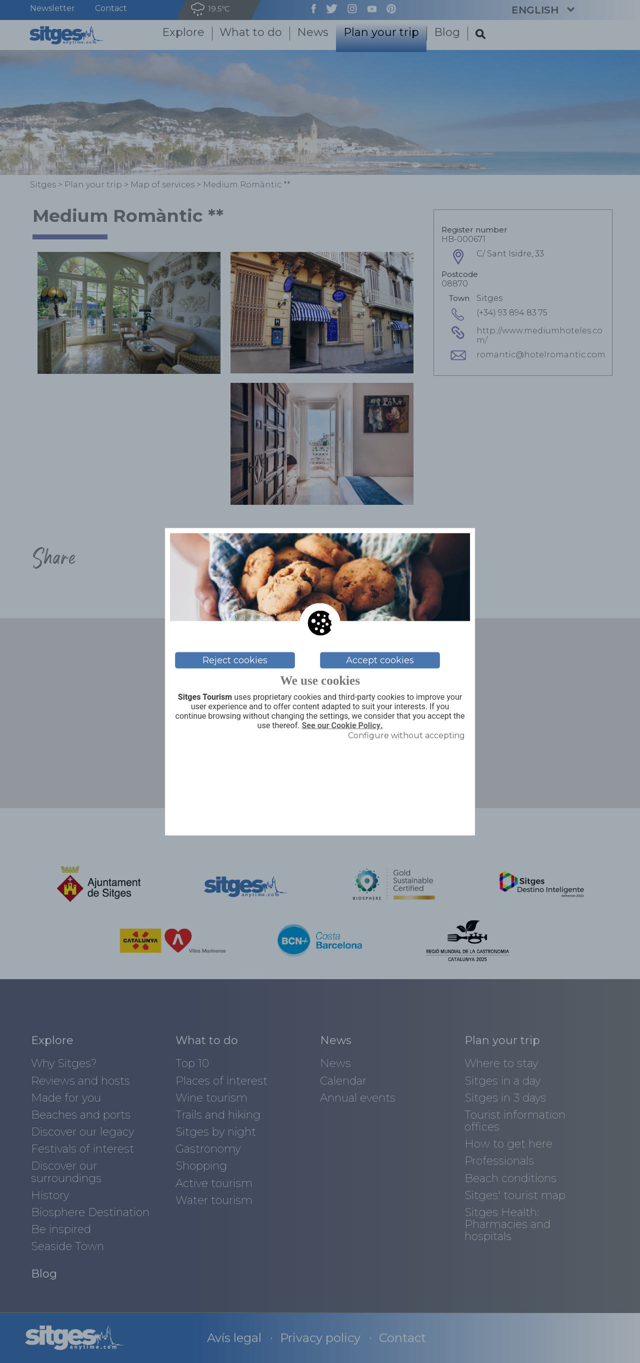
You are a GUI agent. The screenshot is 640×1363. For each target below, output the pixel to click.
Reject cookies (235, 660)
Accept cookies (380, 660)
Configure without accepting (406, 735)
